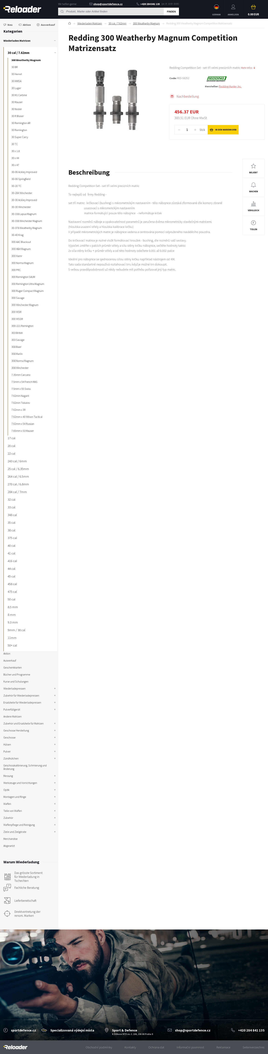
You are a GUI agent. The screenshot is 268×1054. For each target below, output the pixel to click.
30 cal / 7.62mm (117, 23)
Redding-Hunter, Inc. (230, 86)
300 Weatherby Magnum (146, 23)
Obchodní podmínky (99, 1047)
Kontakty (130, 1047)
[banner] (15, 1047)
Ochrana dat (156, 1047)
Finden (171, 11)
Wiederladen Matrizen (89, 23)
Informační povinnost (190, 1047)
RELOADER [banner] (22, 9)
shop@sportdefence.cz (106, 4)
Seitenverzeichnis (254, 1047)
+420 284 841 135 (148, 4)
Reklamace (223, 1047)
